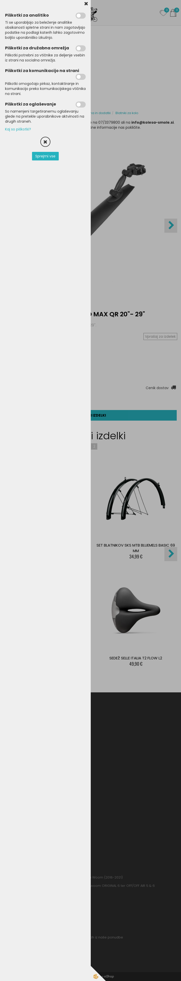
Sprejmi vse (45, 156)
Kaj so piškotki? (18, 129)
